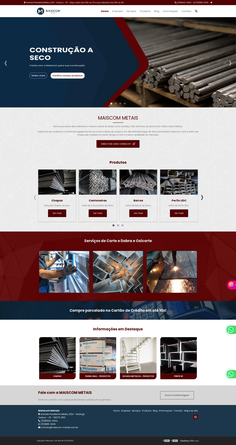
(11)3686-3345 (200, 2)
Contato (186, 11)
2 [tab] (115, 103)
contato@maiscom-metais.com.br (58, 427)
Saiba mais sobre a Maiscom (118, 143)
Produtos (145, 11)
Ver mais (57, 213)
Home (105, 11)
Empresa (117, 11)
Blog (156, 11)
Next (230, 62)
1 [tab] (111, 103)
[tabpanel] (118, 62)
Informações (170, 11)
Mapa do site (191, 410)
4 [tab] (124, 103)
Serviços (131, 11)
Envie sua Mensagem (177, 395)
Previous (6, 62)
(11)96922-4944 (183, 2)
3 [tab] (120, 103)
